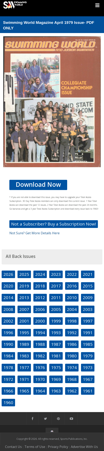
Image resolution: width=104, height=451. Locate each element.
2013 (24, 297)
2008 (8, 309)
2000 (40, 321)
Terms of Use (34, 446)
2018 (40, 286)
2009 (88, 297)
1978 (8, 367)
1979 (88, 356)
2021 (88, 274)
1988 (40, 344)
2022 (72, 274)
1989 (24, 344)
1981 (56, 356)
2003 (88, 309)
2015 (88, 286)
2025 (24, 274)
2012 (40, 297)
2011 (56, 297)
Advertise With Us (84, 446)
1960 (8, 402)
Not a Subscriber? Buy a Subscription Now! (53, 224)
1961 (88, 391)
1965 (24, 391)
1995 (24, 332)
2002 (8, 321)
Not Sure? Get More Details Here (34, 233)
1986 (72, 344)
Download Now (38, 184)
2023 (56, 274)
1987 (56, 344)
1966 (8, 391)
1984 (8, 356)
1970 (40, 379)
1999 (56, 321)
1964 (40, 391)
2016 (72, 286)
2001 (24, 321)
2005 (56, 309)
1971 (24, 379)
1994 (40, 332)
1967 (88, 379)
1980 (72, 356)
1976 (40, 367)
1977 (24, 367)
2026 (8, 274)
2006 (40, 309)
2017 (56, 286)
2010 (72, 297)
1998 (72, 321)
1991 (88, 332)
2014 (8, 297)
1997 (88, 321)
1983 (24, 356)
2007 (24, 309)
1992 (72, 332)
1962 (72, 391)
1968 (72, 379)
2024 (40, 274)
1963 (56, 391)
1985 (88, 344)
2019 (24, 286)
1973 (88, 367)
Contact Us (13, 446)
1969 (56, 379)
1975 (56, 367)
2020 (8, 286)
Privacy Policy (58, 446)
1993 (56, 332)
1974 (72, 367)
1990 (8, 344)
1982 (40, 356)
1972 (8, 379)
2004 (72, 309)
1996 (8, 332)
